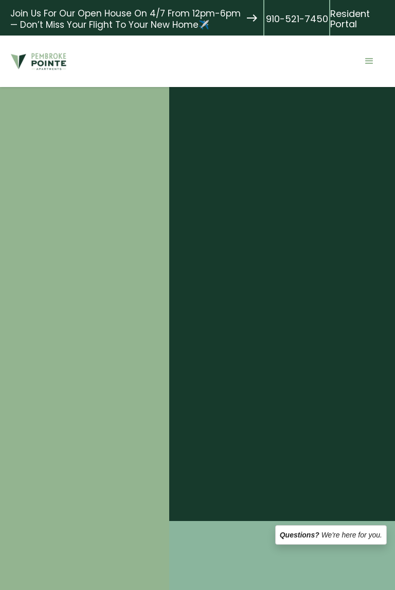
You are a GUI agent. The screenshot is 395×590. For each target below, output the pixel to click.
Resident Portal (350, 19)
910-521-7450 (297, 19)
